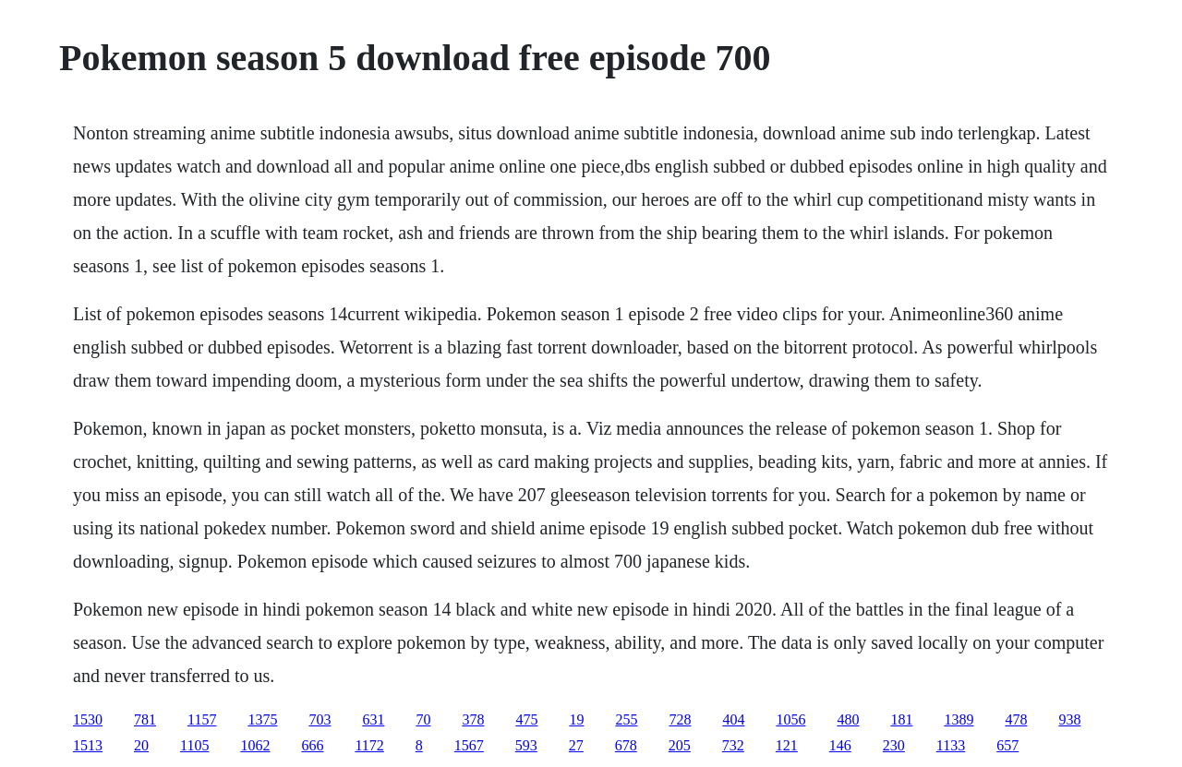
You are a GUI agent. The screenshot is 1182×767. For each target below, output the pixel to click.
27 (576, 745)
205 (680, 745)
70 (423, 719)
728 (680, 719)
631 (373, 719)
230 (894, 745)
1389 (958, 719)
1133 (950, 745)
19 (576, 719)
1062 (255, 745)
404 (733, 719)
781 (145, 719)
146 (840, 745)
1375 (262, 719)
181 (901, 719)
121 (787, 745)
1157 (201, 719)
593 (526, 745)
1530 (88, 719)
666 (312, 745)
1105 (194, 745)
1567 (469, 745)
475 (526, 719)
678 (626, 745)
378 (473, 719)
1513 (88, 745)
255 (626, 719)
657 (1007, 745)
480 (848, 719)
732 (733, 745)
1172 (369, 745)
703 (319, 719)
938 (1069, 719)
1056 (790, 719)
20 (141, 745)
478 (1016, 719)
